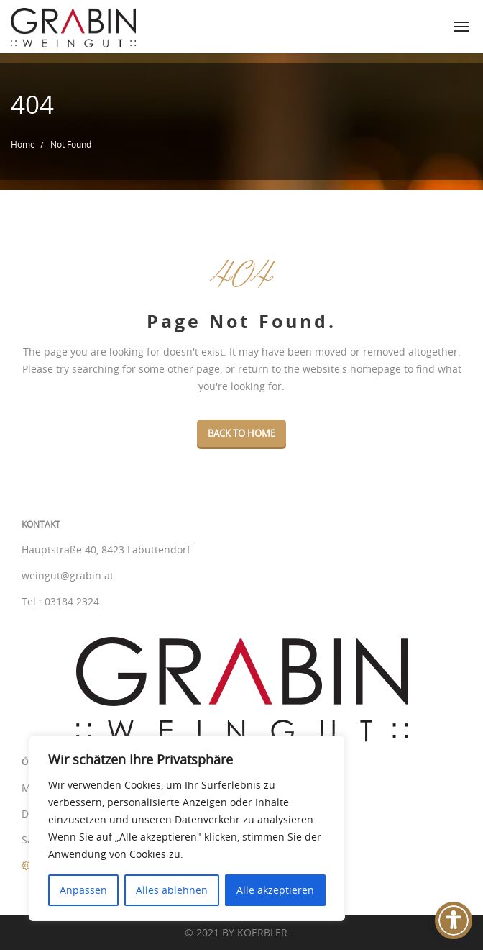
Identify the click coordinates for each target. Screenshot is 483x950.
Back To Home (241, 433)
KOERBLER (263, 932)
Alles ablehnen (172, 890)
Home (23, 144)
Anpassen (83, 890)
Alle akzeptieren (275, 890)
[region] (187, 828)
